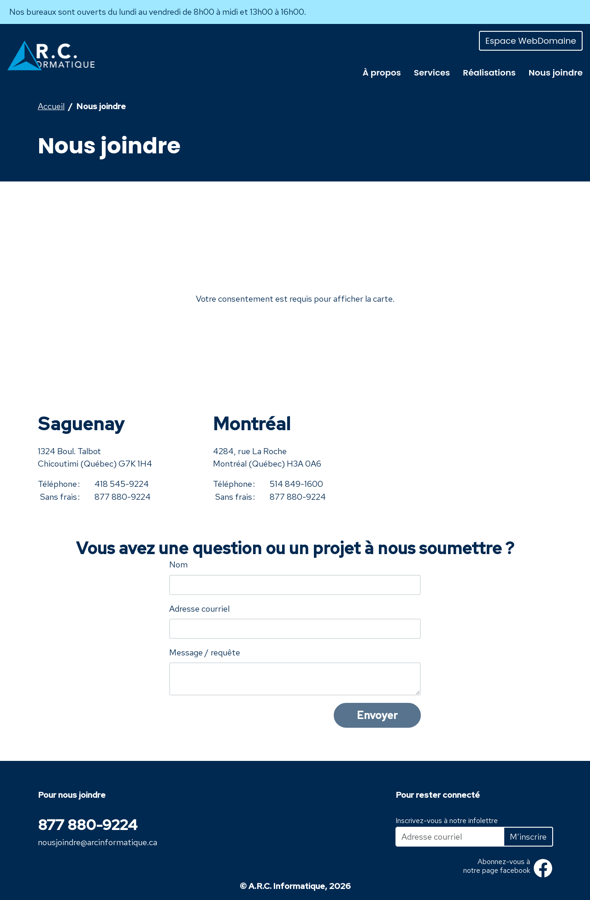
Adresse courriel (199, 608)
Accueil (51, 106)
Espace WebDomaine (530, 41)
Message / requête (204, 652)
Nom (178, 564)
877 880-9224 (122, 497)
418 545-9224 (121, 484)
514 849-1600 (296, 484)
